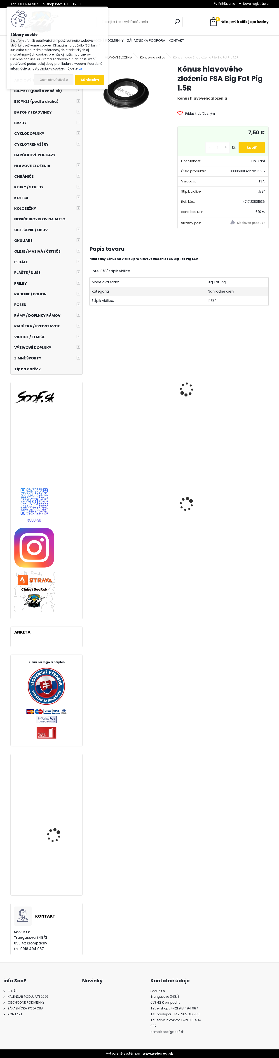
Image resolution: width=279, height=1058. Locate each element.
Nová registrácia (256, 3)
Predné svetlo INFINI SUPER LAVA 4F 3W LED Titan (115, 525)
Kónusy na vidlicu (152, 57)
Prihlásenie (226, 3)
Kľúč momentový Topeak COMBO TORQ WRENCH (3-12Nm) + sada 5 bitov (57, 829)
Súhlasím (90, 79)
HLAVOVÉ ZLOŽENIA (118, 57)
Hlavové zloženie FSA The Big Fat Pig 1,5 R (179, 400)
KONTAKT (176, 40)
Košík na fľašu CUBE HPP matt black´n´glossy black (176, 519)
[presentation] (91, 384)
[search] (177, 21)
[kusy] (215, 147)
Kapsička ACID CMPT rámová (240, 514)
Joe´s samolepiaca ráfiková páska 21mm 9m (57, 877)
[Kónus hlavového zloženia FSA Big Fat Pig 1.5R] (126, 91)
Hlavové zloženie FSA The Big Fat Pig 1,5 (118, 400)
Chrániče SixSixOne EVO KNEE (58, 781)
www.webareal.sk (158, 1053)
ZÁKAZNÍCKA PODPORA (146, 40)
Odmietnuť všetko (54, 80)
